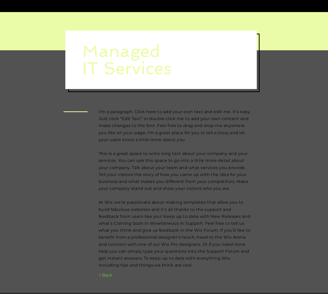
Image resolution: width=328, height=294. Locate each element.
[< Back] (105, 275)
